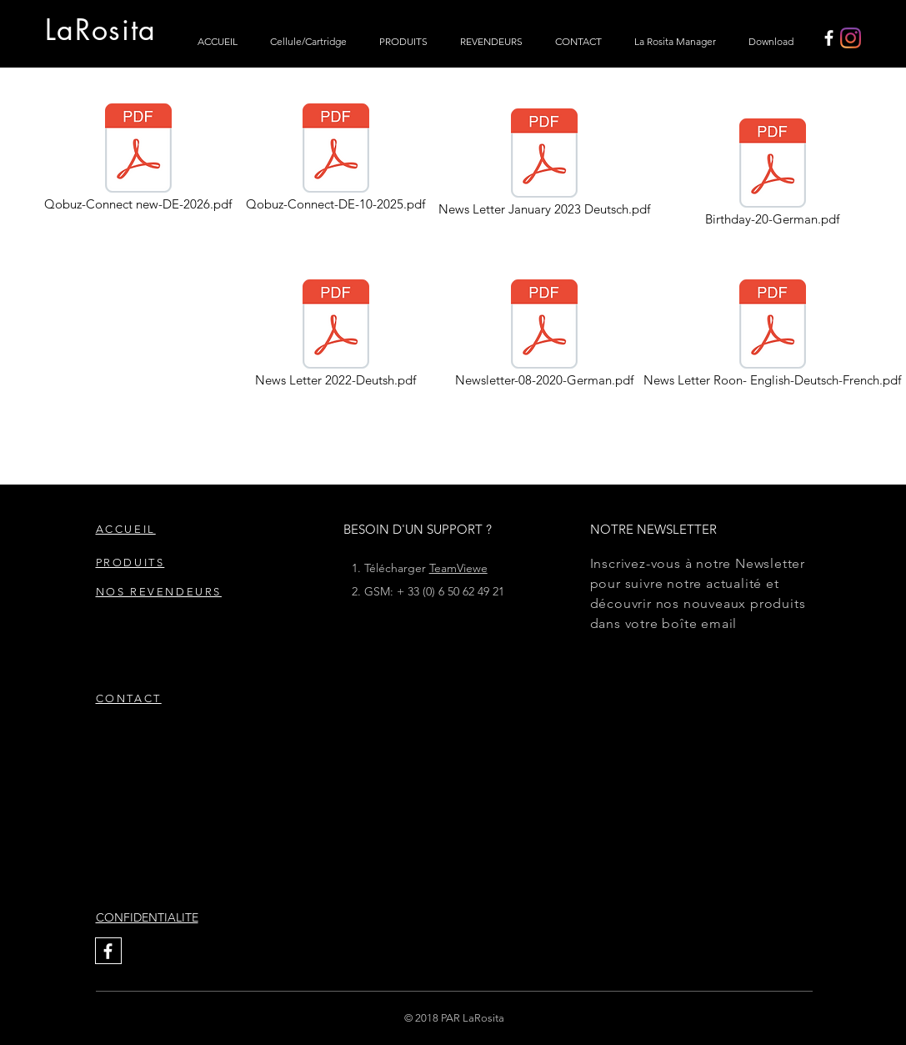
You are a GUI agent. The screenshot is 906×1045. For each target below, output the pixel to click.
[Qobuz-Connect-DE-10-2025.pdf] (335, 158)
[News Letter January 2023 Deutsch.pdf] (544, 163)
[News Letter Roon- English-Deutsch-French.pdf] (772, 334)
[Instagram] (850, 38)
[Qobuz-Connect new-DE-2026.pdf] (138, 158)
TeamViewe (458, 567)
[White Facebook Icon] (828, 38)
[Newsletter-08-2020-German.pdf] (544, 334)
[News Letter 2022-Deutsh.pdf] (335, 334)
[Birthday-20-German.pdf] (772, 173)
